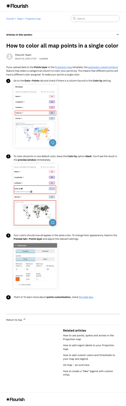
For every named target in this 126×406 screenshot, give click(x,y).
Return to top (16, 319)
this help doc (86, 297)
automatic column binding (103, 67)
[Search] (95, 18)
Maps (20, 18)
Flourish (10, 18)
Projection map (33, 18)
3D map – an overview (76, 364)
